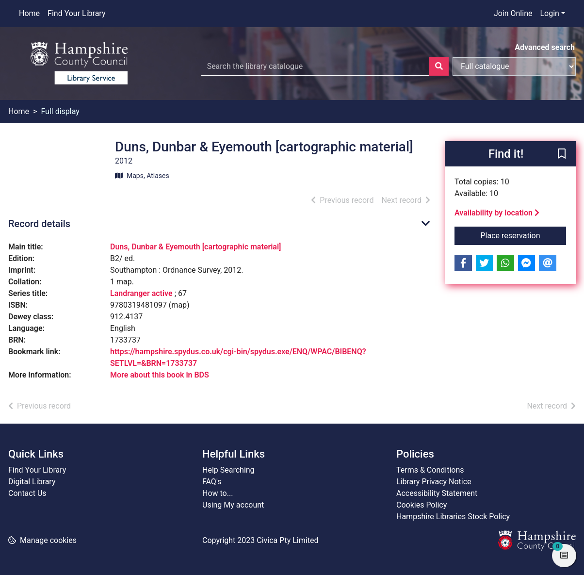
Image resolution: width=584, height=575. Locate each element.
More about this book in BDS (159, 374)
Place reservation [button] (524, 235)
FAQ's (211, 481)
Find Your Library (76, 13)
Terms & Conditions (430, 470)
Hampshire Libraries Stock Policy (453, 516)
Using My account (233, 504)
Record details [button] (39, 224)
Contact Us (27, 493)
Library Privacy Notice (433, 481)
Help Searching (228, 470)
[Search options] (514, 66)
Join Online (513, 13)
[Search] (439, 66)
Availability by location (496, 212)
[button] (561, 154)
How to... (217, 493)
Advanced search (545, 47)
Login (549, 13)
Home (29, 13)
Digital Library (32, 481)
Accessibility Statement (436, 493)
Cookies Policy (421, 504)
